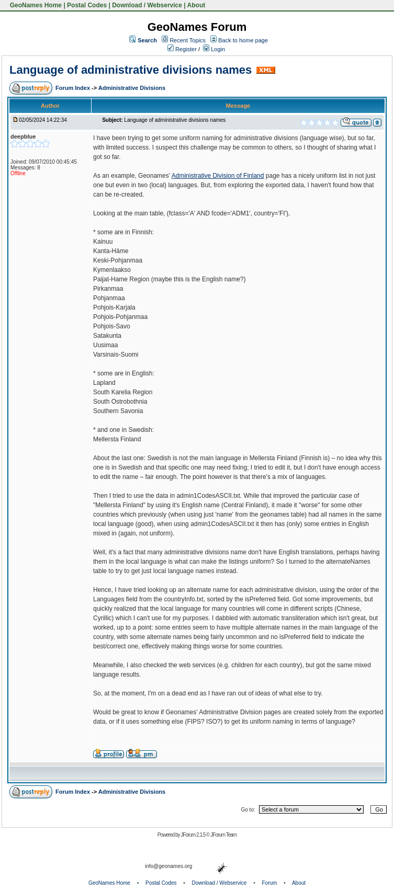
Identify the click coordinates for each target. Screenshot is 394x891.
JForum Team (223, 835)
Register (182, 49)
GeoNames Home (35, 5)
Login (214, 49)
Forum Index (73, 88)
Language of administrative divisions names (130, 69)
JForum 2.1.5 (193, 835)
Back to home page (243, 40)
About (196, 5)
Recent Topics (188, 40)
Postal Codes (87, 5)
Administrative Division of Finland (218, 175)
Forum (269, 883)
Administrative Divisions (131, 88)
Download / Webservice (147, 5)
